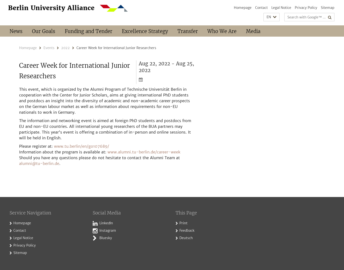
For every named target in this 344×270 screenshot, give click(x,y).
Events (48, 48)
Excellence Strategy (145, 31)
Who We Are (221, 31)
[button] (271, 17)
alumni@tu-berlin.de (39, 163)
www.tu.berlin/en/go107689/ (81, 146)
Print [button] (183, 223)
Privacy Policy (306, 8)
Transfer (187, 31)
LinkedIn (106, 223)
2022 (65, 48)
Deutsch (186, 238)
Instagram (107, 230)
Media (253, 31)
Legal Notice (281, 8)
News (16, 31)
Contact (261, 8)
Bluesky (105, 238)
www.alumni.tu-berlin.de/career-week (144, 152)
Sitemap (327, 8)
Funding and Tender (88, 31)
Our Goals (43, 31)
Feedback (186, 230)
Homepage (243, 8)
